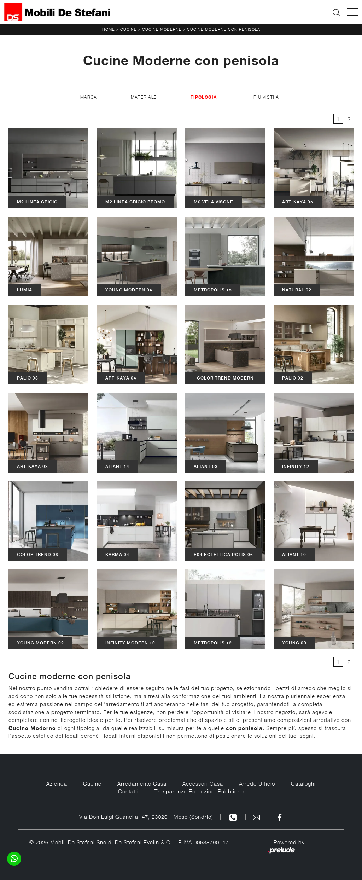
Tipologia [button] (204, 97)
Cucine (128, 29)
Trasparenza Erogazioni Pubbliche (199, 791)
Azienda (56, 783)
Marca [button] (88, 97)
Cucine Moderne (162, 29)
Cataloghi (303, 783)
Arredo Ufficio (257, 783)
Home (108, 29)
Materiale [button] (144, 97)
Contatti (128, 791)
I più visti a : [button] (266, 97)
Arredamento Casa (142, 783)
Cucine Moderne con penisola (223, 29)
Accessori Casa (202, 783)
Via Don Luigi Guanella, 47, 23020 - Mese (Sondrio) (146, 817)
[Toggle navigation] (352, 12)
